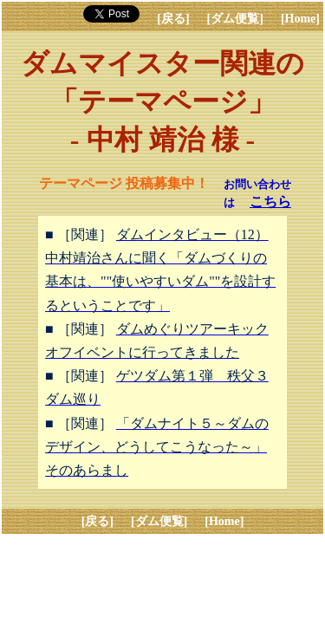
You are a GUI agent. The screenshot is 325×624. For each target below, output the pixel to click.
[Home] (300, 18)
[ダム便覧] (235, 18)
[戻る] (173, 18)
